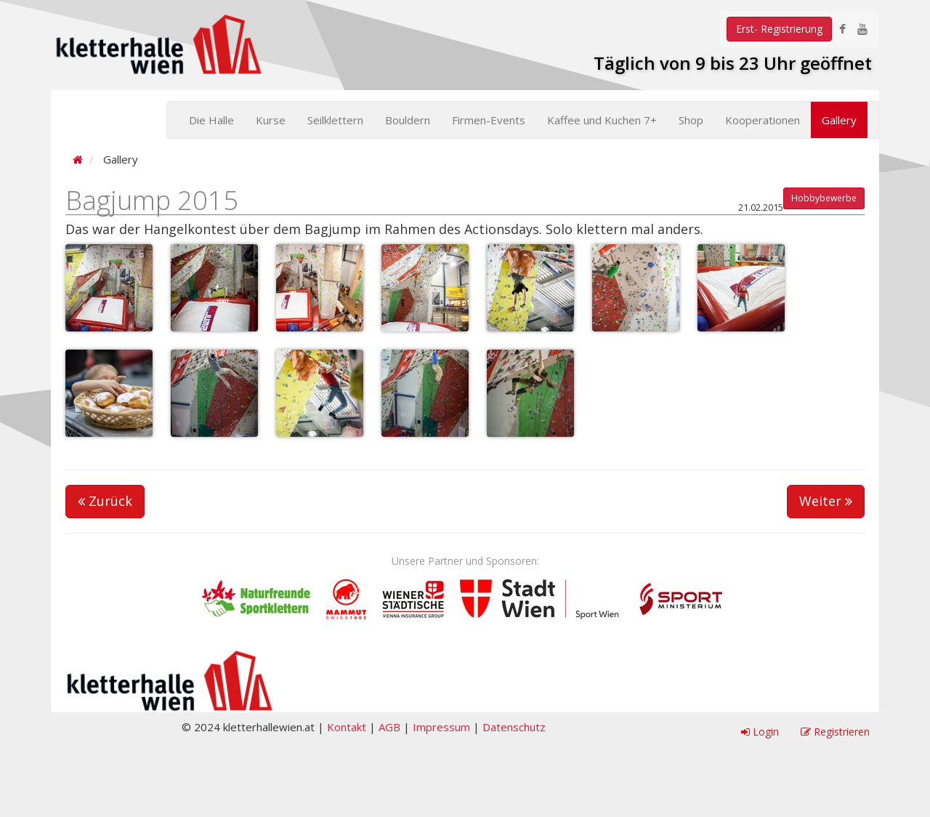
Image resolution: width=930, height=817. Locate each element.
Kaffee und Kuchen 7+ (602, 120)
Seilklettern (335, 120)
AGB (389, 727)
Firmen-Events (488, 120)
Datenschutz (514, 727)
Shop (691, 120)
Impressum (441, 727)
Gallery (839, 120)
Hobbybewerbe (824, 198)
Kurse (271, 120)
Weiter (825, 501)
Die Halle (211, 120)
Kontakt (346, 727)
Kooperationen (762, 120)
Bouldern (407, 120)
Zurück (105, 501)
